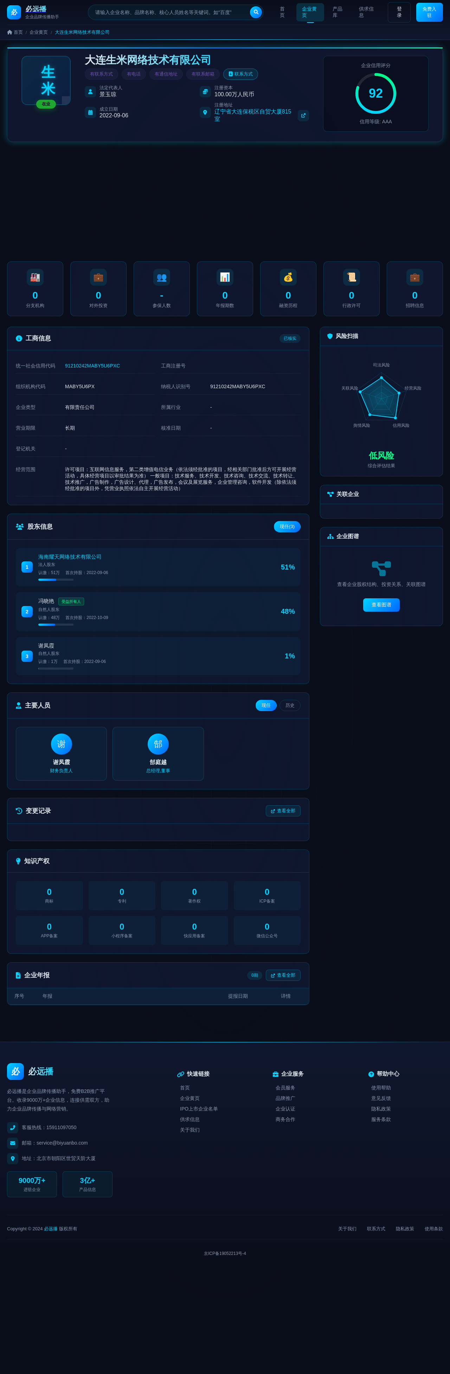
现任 (266, 708)
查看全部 (283, 815)
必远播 (51, 1233)
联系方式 (241, 74)
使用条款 (434, 1233)
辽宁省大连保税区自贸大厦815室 (261, 115)
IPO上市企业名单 (199, 1113)
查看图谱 (381, 607)
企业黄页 (309, 12)
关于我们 (190, 1134)
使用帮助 (381, 1092)
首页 (282, 12)
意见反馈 (381, 1103)
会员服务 (285, 1092)
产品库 (336, 12)
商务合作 (285, 1124)
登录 (396, 12)
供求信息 (365, 12)
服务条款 (381, 1124)
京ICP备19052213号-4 (225, 1257)
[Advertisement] (225, 201)
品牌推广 (285, 1103)
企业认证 (285, 1113)
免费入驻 (428, 12)
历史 (290, 708)
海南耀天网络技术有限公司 (70, 559)
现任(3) (287, 529)
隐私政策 (381, 1113)
